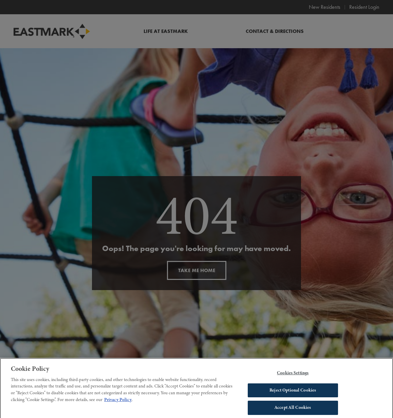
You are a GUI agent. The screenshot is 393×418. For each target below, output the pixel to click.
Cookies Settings (292, 375)
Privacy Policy (118, 402)
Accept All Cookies (293, 409)
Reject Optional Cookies (292, 392)
